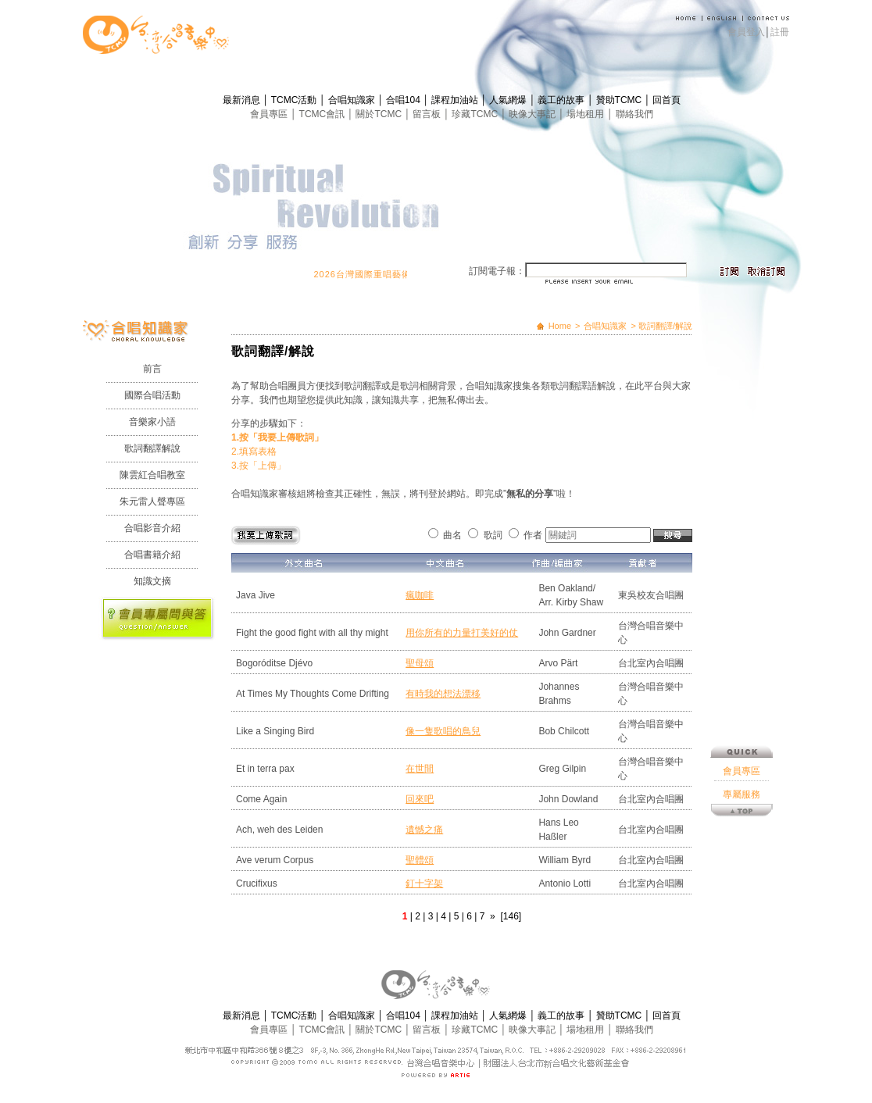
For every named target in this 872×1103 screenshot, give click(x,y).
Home (560, 325)
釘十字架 (424, 883)
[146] (510, 916)
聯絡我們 (634, 114)
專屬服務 (741, 594)
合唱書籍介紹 (152, 554)
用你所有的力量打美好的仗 (462, 632)
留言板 (428, 114)
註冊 (779, 32)
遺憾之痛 (424, 829)
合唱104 (404, 100)
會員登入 (746, 32)
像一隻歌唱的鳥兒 (443, 731)
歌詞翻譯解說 (152, 448)
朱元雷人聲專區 (152, 501)
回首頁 (666, 100)
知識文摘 (152, 581)
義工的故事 (562, 100)
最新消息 (243, 100)
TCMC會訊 (323, 114)
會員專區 (270, 114)
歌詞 (493, 535)
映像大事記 (533, 114)
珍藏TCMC (476, 114)
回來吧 (420, 799)
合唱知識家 (352, 100)
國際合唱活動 (152, 395)
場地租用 (586, 114)
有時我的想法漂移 (443, 693)
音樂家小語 (152, 421)
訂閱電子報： (497, 271)
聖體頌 (420, 860)
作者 (533, 535)
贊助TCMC (620, 100)
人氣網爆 (509, 100)
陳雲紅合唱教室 (152, 474)
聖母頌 (420, 663)
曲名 (452, 535)
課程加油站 (456, 100)
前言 (152, 368)
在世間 (420, 768)
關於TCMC (380, 114)
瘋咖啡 (420, 595)
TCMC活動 (295, 100)
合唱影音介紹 (152, 528)
